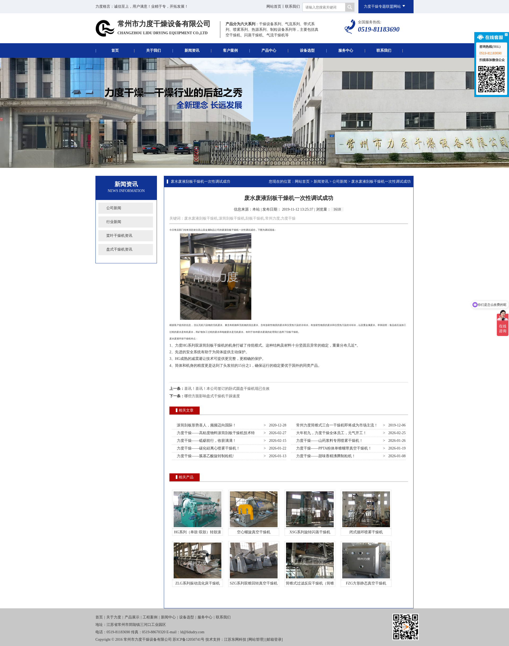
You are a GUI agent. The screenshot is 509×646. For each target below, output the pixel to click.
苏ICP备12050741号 (188, 639)
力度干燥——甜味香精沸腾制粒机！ (325, 456)
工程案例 (150, 617)
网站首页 (273, 6)
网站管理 (255, 639)
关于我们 (153, 51)
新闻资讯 (192, 51)
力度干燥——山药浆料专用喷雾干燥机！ (328, 441)
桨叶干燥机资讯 (119, 236)
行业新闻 (113, 222)
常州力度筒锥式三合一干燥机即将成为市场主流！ (336, 425)
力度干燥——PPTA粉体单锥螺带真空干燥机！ (333, 448)
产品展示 (132, 617)
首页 (115, 51)
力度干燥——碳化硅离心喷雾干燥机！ (207, 448)
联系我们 (292, 6)
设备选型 (307, 51)
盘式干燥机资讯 (119, 249)
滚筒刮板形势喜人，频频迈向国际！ (205, 425)
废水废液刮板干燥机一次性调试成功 (200, 182)
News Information (126, 191)
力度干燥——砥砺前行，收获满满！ (205, 441)
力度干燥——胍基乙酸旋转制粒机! (204, 456)
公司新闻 (113, 208)
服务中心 (345, 51)
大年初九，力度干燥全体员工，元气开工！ (330, 433)
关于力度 (113, 617)
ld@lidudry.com (192, 632)
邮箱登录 (274, 639)
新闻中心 (168, 617)
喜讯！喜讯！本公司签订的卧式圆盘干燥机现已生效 (227, 389)
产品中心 (268, 51)
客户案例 (230, 51)
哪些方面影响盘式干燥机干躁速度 (212, 396)
